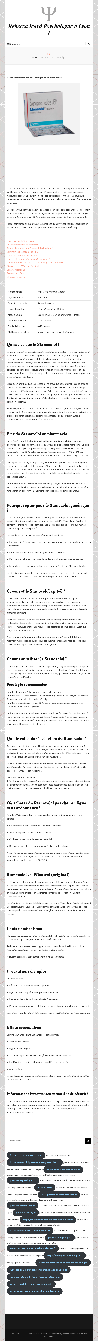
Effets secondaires (16, 277)
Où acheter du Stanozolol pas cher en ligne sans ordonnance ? (37, 262)
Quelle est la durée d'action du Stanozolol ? (28, 259)
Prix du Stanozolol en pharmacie (22, 244)
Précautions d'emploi (17, 273)
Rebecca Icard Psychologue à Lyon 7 (49, 28)
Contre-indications (16, 269)
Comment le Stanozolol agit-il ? (22, 251)
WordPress (48, 1336)
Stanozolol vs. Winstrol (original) (23, 266)
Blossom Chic (54, 1334)
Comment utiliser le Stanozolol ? (23, 255)
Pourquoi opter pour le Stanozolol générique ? (30, 248)
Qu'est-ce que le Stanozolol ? (21, 241)
